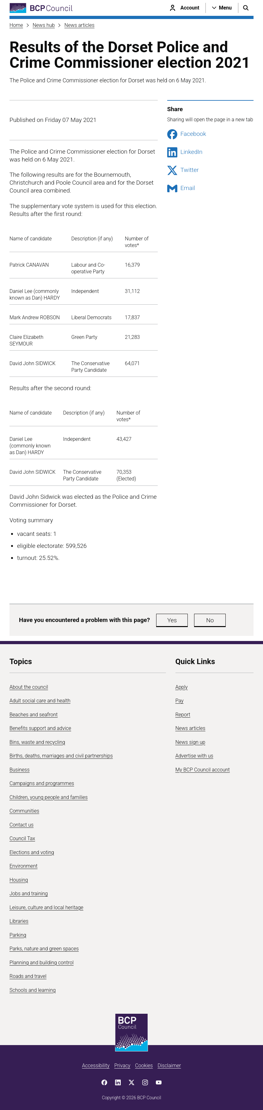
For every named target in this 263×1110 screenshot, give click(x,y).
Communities (24, 811)
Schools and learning (32, 990)
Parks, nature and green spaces (44, 949)
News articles (79, 25)
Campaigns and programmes (41, 783)
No (210, 620)
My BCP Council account (202, 770)
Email (181, 188)
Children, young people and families (48, 797)
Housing (18, 880)
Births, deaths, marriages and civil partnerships (61, 756)
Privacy (122, 1065)
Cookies (144, 1065)
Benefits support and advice (40, 728)
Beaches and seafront (33, 715)
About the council (28, 687)
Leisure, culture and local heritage (46, 907)
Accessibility (96, 1065)
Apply (181, 687)
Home (16, 25)
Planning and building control (41, 963)
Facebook (186, 134)
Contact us (21, 825)
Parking (17, 935)
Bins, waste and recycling (37, 742)
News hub (44, 25)
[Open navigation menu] (221, 8)
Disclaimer (169, 1065)
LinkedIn (185, 152)
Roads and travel (27, 976)
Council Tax (22, 838)
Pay (179, 701)
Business (19, 770)
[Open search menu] (246, 8)
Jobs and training (28, 894)
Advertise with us (194, 756)
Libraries (18, 921)
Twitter (183, 170)
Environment (23, 866)
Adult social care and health (39, 701)
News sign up (190, 742)
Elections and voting (31, 852)
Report (182, 715)
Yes (172, 620)
